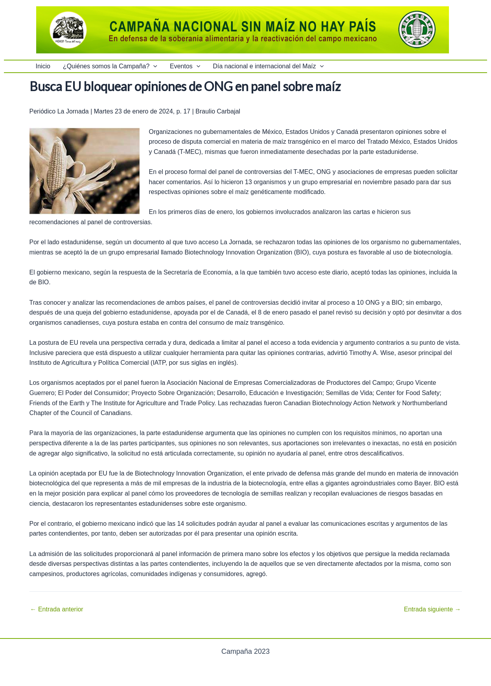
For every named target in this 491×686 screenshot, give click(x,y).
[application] (153, 66)
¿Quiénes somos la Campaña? (110, 66)
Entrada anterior (56, 609)
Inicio (43, 66)
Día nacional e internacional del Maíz (268, 66)
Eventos (185, 66)
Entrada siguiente (432, 609)
